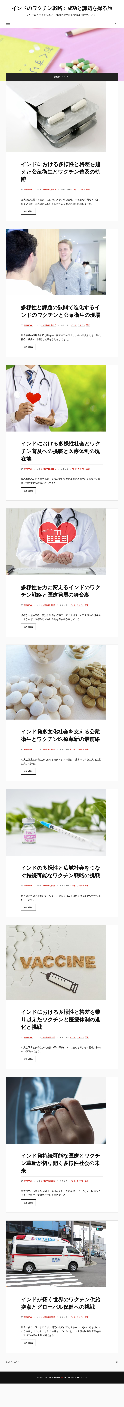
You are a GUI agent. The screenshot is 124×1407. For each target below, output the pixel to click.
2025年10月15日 (48, 333)
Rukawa (28, 189)
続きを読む (28, 211)
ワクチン (81, 189)
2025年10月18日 (48, 189)
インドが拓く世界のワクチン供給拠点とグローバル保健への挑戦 (62, 1329)
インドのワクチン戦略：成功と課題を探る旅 (62, 8)
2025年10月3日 (48, 908)
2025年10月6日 (48, 764)
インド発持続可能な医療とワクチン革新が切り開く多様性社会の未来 (61, 1185)
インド (74, 189)
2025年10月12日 (48, 476)
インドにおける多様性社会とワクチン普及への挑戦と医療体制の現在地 (61, 458)
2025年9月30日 (48, 1060)
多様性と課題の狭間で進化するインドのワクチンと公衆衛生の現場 (62, 314)
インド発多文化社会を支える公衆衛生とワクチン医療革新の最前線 (61, 746)
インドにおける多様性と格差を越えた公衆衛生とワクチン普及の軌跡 (61, 171)
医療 (88, 189)
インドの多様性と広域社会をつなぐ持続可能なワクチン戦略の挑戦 (61, 889)
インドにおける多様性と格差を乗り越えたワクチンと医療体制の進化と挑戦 (61, 1041)
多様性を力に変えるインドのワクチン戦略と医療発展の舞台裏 (61, 598)
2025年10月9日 (48, 613)
